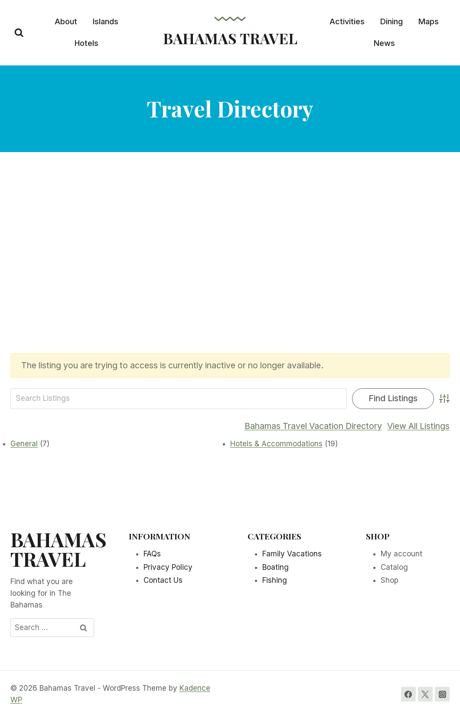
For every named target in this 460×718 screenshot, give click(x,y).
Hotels (86, 43)
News (384, 43)
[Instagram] (442, 694)
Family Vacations (292, 553)
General (24, 443)
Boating (275, 567)
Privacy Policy (168, 567)
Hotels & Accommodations (276, 443)
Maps (428, 21)
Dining (391, 21)
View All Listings (418, 426)
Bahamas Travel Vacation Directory (313, 426)
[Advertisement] (230, 247)
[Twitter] (425, 694)
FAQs (152, 553)
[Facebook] (408, 694)
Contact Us (163, 580)
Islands (105, 21)
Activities (347, 21)
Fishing (274, 580)
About (66, 21)
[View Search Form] (19, 33)
